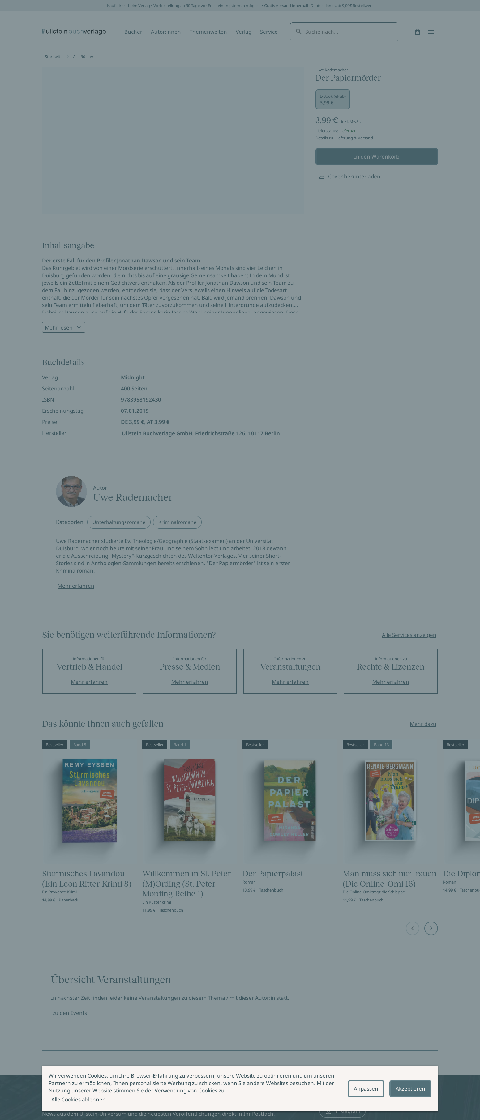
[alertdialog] (240, 1088)
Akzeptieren (410, 1088)
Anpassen (366, 1088)
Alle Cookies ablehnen (78, 1099)
